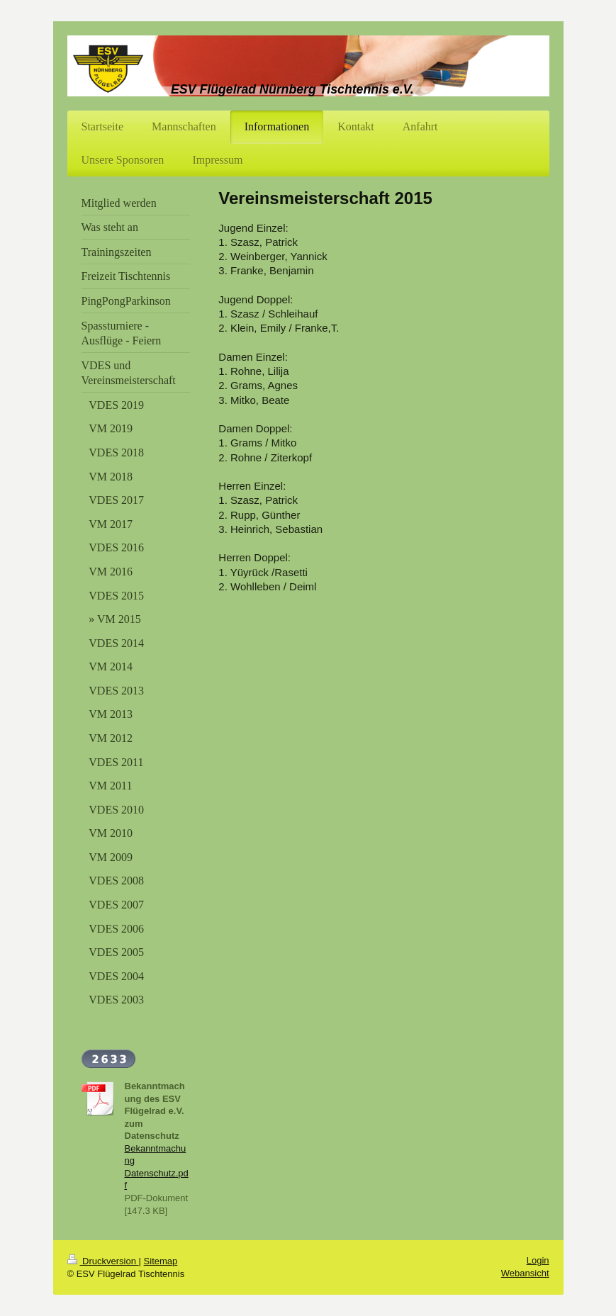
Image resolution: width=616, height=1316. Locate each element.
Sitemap (161, 1261)
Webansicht (525, 1273)
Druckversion (103, 1261)
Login (538, 1260)
